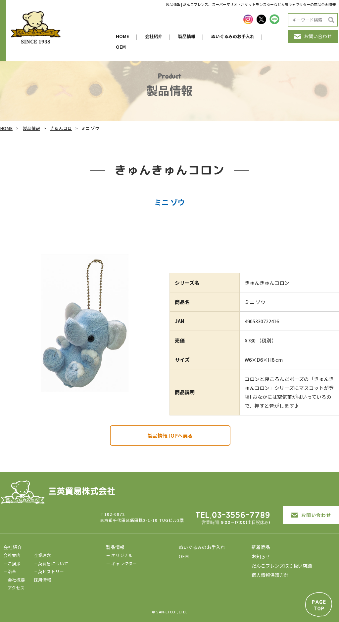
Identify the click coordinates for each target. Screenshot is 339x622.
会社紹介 (153, 36)
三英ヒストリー (49, 571)
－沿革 (9, 571)
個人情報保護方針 (270, 575)
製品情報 (186, 36)
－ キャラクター (121, 563)
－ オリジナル (119, 555)
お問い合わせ (313, 36)
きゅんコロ (61, 128)
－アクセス (13, 588)
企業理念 (42, 555)
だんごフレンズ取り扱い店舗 (282, 565)
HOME (122, 36)
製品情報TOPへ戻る (170, 435)
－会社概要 (14, 580)
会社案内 (12, 555)
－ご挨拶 (12, 563)
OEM (121, 47)
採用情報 (42, 580)
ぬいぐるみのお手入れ (232, 36)
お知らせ (261, 556)
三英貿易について (51, 563)
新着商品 (261, 547)
